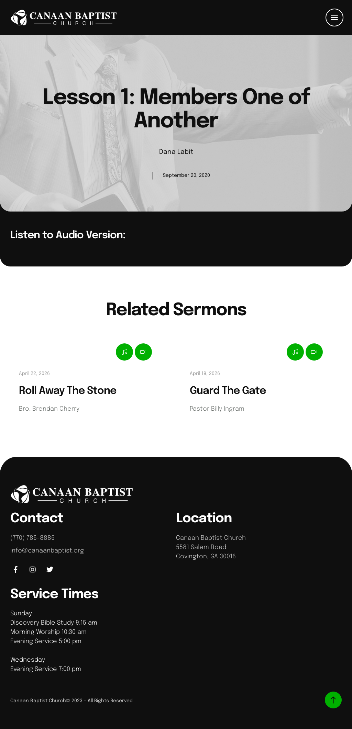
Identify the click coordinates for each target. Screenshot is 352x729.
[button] (334, 17)
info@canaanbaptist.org (47, 551)
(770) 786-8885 (32, 538)
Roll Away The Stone (67, 391)
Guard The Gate (228, 391)
